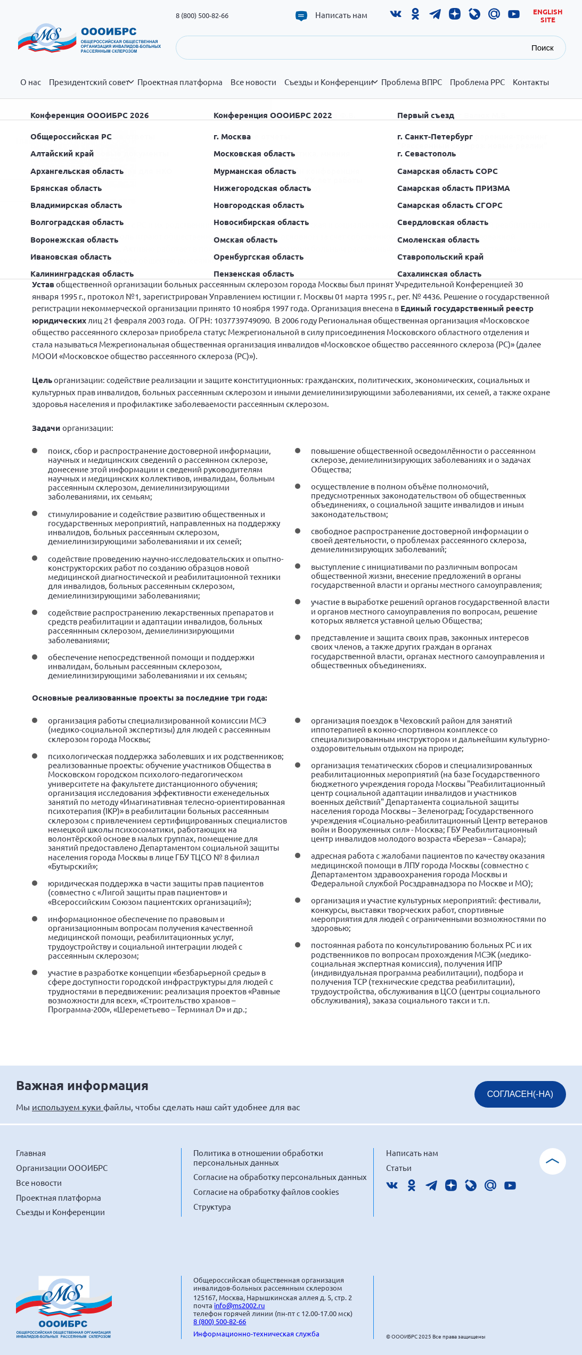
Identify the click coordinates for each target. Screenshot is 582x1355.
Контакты (531, 82)
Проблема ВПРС (411, 82)
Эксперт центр (146, 109)
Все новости (253, 82)
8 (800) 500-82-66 (202, 15)
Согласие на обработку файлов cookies (266, 1191)
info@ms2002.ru (239, 1305)
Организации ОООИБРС (280, 109)
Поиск (542, 47)
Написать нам (341, 15)
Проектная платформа (180, 82)
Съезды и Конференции (331, 87)
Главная (31, 140)
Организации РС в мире (66, 109)
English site (548, 15)
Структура (212, 1206)
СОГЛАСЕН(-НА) (520, 1094)
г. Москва (182, 140)
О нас (30, 82)
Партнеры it (201, 103)
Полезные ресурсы (367, 103)
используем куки (67, 1106)
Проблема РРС (477, 82)
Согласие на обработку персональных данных (280, 1176)
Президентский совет (91, 87)
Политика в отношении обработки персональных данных (258, 1157)
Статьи (399, 1167)
